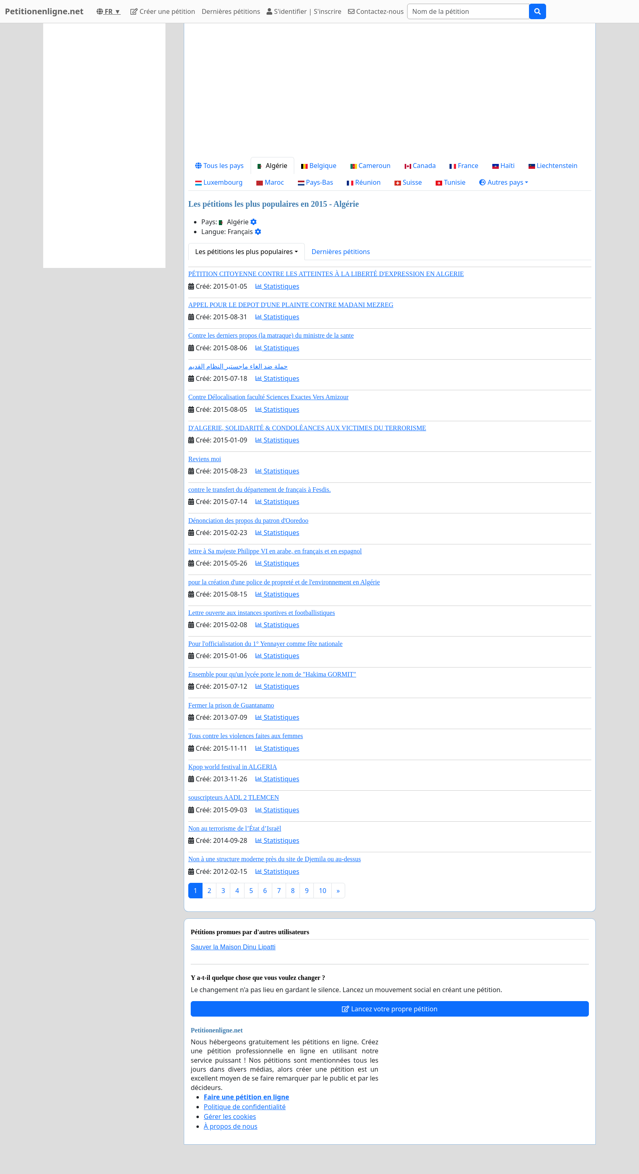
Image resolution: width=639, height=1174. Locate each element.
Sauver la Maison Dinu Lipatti (233, 947)
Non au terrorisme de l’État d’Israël (234, 828)
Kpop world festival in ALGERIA (232, 766)
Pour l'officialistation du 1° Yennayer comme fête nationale (265, 643)
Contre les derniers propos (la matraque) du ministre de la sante (271, 335)
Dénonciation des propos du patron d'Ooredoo (248, 520)
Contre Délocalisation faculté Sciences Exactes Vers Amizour (268, 397)
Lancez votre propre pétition (389, 1008)
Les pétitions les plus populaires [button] (244, 251)
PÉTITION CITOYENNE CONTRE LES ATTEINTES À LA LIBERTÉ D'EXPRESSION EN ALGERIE (326, 273)
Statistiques (278, 286)
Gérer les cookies (230, 1116)
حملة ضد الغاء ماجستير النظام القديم (238, 366)
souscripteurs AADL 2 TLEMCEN (233, 797)
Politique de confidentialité (245, 1106)
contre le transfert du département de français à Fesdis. (259, 489)
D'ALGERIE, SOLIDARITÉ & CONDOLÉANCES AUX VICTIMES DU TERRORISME (307, 427)
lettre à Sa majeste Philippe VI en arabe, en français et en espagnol (275, 551)
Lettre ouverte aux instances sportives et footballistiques (261, 612)
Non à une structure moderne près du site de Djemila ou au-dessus (274, 859)
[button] (503, 182)
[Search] (468, 11)
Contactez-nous (376, 11)
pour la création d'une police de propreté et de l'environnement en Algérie (284, 582)
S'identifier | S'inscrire (304, 11)
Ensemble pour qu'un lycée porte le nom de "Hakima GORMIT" (272, 674)
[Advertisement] (390, 93)
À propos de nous (231, 1126)
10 (322, 890)
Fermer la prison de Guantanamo (231, 705)
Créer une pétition (162, 11)
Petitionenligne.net (44, 11)
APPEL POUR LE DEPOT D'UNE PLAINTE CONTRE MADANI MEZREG (290, 304)
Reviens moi (204, 458)
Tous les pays (219, 165)
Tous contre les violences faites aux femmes (245, 735)
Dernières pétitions (231, 11)
